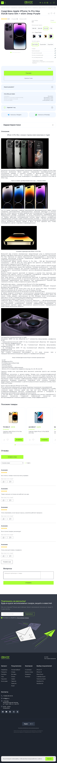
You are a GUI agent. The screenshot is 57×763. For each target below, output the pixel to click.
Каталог (4, 666)
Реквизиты (28, 674)
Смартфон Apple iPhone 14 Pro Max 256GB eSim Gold (12, 432)
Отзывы (13, 672)
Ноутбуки (3, 674)
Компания (29, 666)
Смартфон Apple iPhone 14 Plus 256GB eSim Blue (39, 432)
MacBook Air (40, 683)
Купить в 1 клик (28, 78)
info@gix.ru (6, 698)
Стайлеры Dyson (41, 677)
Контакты (27, 677)
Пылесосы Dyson (41, 679)
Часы (2, 677)
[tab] (10, 52)
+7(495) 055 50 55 (8, 696)
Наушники (4, 679)
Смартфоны (4, 670)
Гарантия (13, 681)
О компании (28, 670)
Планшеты (4, 672)
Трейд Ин (13, 683)
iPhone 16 (39, 672)
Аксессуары (4, 681)
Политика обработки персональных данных (28, 728)
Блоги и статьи (29, 672)
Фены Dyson (40, 674)
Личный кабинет (15, 670)
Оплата (13, 677)
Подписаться (29, 614)
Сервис (13, 679)
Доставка (13, 674)
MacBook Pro (40, 681)
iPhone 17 (39, 670)
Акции (13, 686)
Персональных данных (23, 618)
